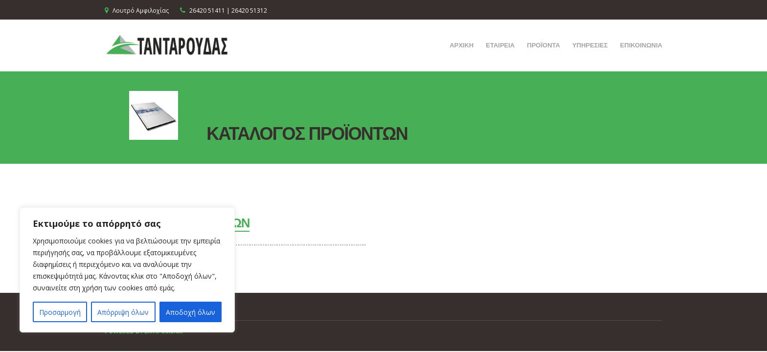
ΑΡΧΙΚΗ (462, 45)
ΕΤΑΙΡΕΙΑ (500, 45)
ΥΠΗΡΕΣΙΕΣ (590, 45)
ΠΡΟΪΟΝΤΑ (543, 45)
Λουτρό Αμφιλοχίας (141, 10)
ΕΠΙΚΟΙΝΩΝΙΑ (641, 45)
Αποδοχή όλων (190, 312)
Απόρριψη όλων (123, 312)
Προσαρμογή (60, 312)
